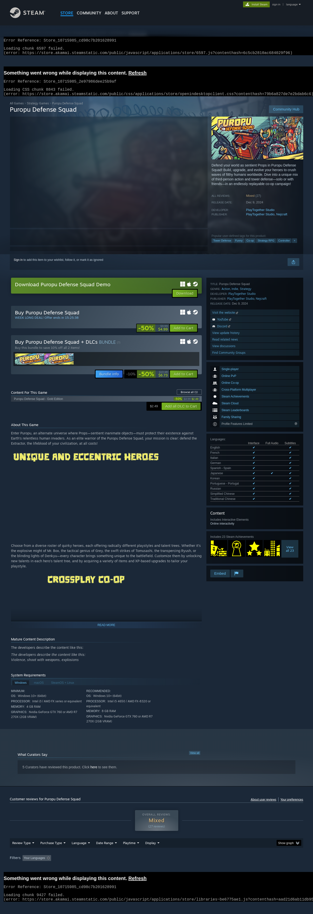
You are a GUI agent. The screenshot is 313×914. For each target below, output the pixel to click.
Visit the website (225, 496)
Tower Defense (222, 246)
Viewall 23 (290, 444)
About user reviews (263, 805)
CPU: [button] (222, 867)
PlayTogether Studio (260, 216)
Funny (239, 246)
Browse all (189, 398)
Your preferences (291, 805)
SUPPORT (131, 13)
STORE (66, 13)
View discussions (223, 529)
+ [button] (294, 246)
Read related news (225, 523)
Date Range (104, 852)
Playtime (129, 852)
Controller (284, 246)
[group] (156, 867)
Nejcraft (281, 220)
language (292, 4)
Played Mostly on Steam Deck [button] (156, 867)
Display (150, 852)
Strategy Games (38, 109)
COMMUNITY (89, 13)
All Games (17, 109)
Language (79, 852)
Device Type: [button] (260, 867)
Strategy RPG (266, 246)
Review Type (21, 852)
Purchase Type (51, 852)
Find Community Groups (229, 536)
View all (194, 758)
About (111, 13)
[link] (153, 334)
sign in (276, 4)
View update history (226, 516)
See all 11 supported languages (231, 395)
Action (226, 472)
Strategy (245, 472)
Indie (235, 472)
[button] (183, 334)
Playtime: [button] (122, 867)
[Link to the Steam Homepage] (31, 17)
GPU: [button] (239, 867)
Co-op (250, 246)
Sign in (18, 265)
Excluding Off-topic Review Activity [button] (83, 867)
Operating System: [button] (198, 867)
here (93, 773)
